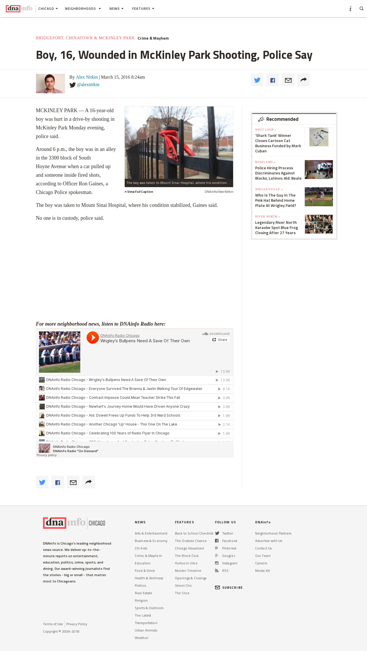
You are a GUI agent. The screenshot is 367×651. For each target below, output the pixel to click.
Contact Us (263, 548)
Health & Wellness (149, 578)
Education (143, 563)
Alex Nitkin (87, 77)
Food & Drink (145, 570)
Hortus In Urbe (186, 563)
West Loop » (265, 129)
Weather (141, 637)
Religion (141, 600)
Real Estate (143, 593)
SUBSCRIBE (229, 587)
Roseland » (265, 162)
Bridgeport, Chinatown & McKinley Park (85, 38)
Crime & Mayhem (153, 38)
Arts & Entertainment (151, 533)
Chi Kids (141, 548)
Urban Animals (146, 630)
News (117, 8)
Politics (140, 585)
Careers (261, 563)
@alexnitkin (88, 84)
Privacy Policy (76, 624)
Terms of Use (53, 624)
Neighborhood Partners (273, 533)
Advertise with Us (268, 540)
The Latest (143, 615)
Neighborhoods (83, 8)
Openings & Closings (190, 578)
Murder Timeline (188, 570)
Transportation (146, 622)
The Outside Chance (191, 540)
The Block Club (187, 555)
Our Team (263, 555)
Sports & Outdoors (149, 608)
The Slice (182, 593)
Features (143, 8)
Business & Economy (151, 540)
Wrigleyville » (269, 189)
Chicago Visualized (189, 548)
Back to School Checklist (194, 533)
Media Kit (262, 570)
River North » (267, 216)
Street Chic (183, 585)
